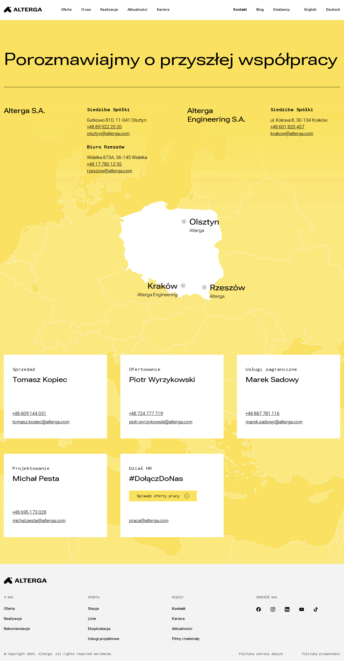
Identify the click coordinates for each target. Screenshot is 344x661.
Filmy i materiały (186, 639)
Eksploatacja (99, 629)
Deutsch (333, 9)
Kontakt (240, 9)
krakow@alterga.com (291, 133)
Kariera (163, 9)
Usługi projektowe (103, 639)
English (310, 9)
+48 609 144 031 (29, 413)
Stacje (93, 609)
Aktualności (137, 9)
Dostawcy (281, 9)
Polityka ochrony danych (261, 654)
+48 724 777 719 (146, 413)
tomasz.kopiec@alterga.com (41, 421)
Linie (92, 619)
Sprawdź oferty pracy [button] (163, 495)
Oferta (66, 9)
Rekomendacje (17, 629)
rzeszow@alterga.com (109, 170)
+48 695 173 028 (29, 512)
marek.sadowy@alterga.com (274, 421)
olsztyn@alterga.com (108, 133)
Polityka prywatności (321, 654)
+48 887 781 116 (263, 413)
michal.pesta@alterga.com (38, 520)
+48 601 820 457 (287, 126)
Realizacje (109, 9)
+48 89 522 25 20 (104, 126)
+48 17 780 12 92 (104, 164)
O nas (86, 9)
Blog (260, 9)
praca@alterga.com (148, 520)
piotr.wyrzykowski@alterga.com (160, 421)
